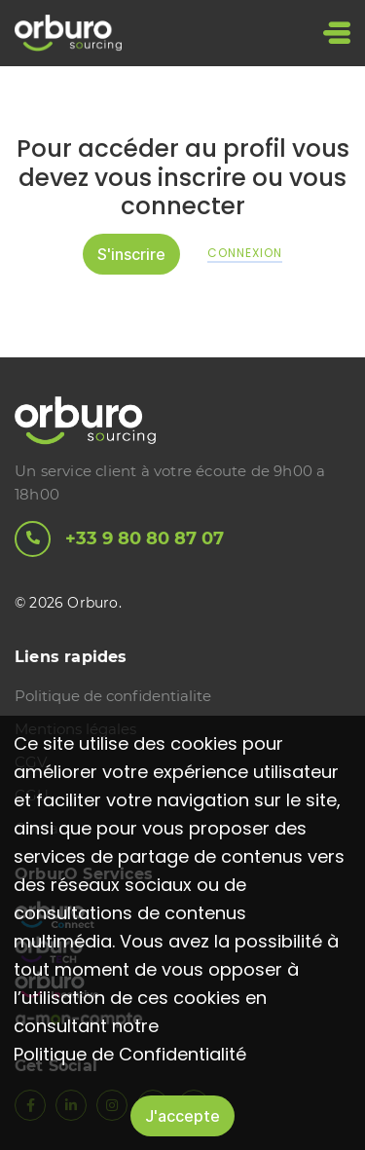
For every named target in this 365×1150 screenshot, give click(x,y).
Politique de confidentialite (113, 695)
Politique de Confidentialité (130, 1054)
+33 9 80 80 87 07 (119, 539)
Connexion (244, 253)
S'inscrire (131, 254)
